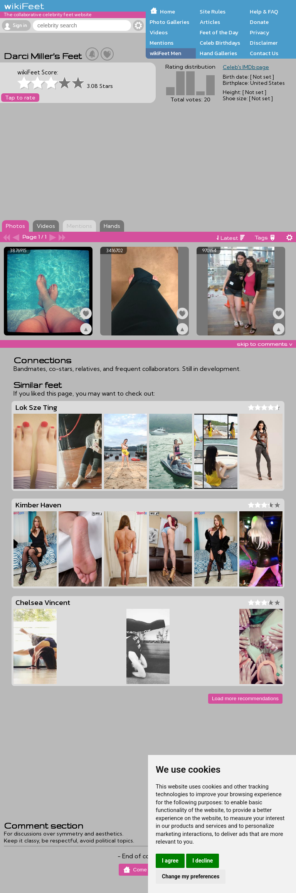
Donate (259, 22)
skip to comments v (264, 344)
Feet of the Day (219, 32)
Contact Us (264, 53)
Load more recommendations (245, 698)
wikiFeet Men (165, 53)
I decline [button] (202, 861)
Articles (210, 22)
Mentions (161, 43)
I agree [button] (170, 861)
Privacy (259, 32)
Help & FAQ (264, 11)
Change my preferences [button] (190, 876)
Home (167, 11)
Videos (159, 32)
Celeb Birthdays (220, 43)
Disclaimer (264, 43)
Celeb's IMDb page (246, 67)
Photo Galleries (169, 22)
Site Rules (212, 11)
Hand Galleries (218, 53)
